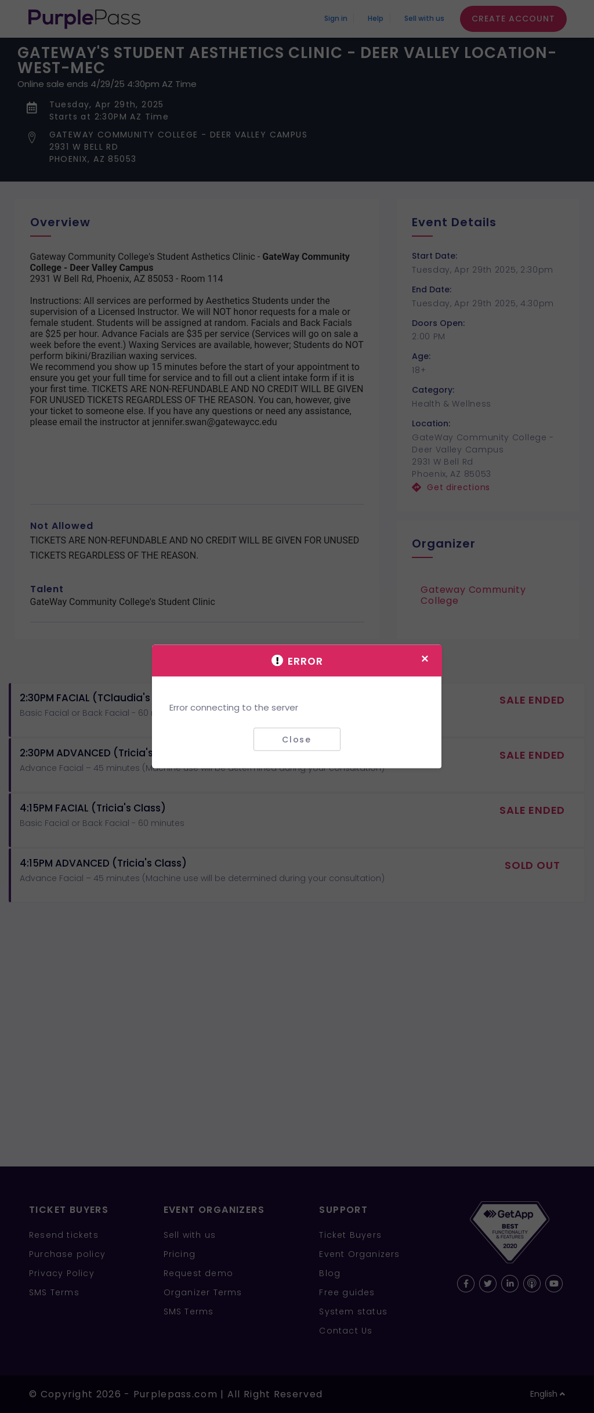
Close (297, 739)
